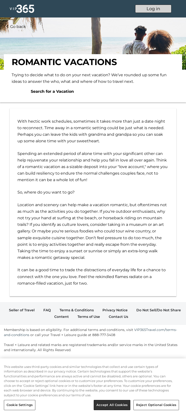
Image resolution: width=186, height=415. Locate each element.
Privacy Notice (115, 310)
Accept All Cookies (112, 405)
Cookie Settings (20, 405)
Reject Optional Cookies (156, 405)
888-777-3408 (103, 335)
